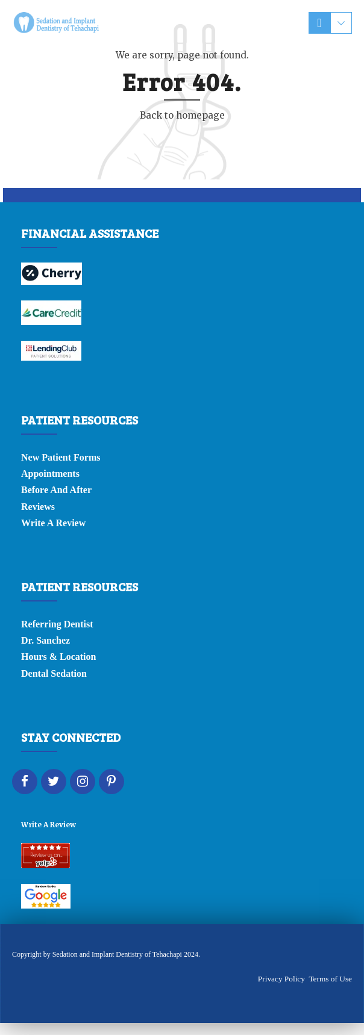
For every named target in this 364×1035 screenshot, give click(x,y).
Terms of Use (330, 978)
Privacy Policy (281, 978)
